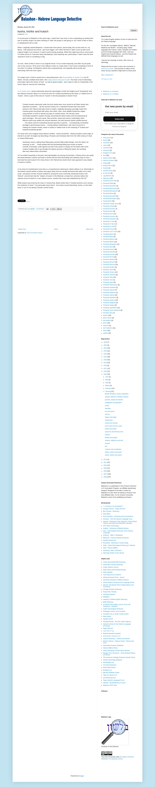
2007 (105, 474)
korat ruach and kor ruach (113, 426)
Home (56, 229)
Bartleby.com (107, 670)
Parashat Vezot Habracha (111, 310)
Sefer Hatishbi (107, 572)
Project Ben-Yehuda (109, 592)
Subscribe (119, 119)
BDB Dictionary (108, 602)
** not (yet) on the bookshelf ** (113, 506)
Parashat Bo (107, 201)
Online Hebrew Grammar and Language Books (118, 582)
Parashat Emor (108, 214)
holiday (105, 163)
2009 (105, 468)
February (108, 388)
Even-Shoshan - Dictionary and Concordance (118, 516)
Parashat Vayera (108, 295)
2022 (105, 354)
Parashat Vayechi (109, 290)
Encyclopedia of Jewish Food (73, 77)
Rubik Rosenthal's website (112, 633)
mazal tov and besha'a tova (114, 432)
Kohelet (105, 168)
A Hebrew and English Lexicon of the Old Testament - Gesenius (116, 605)
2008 (105, 471)
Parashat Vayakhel (109, 287)
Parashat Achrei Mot (110, 181)
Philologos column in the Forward (114, 611)
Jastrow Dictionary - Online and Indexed (116, 638)
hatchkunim (109, 420)
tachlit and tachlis (110, 429)
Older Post (89, 229)
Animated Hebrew (109, 594)
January (108, 391)
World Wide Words (109, 667)
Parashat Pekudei (109, 252)
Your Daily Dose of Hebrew (112, 575)
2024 (105, 348)
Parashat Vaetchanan (110, 285)
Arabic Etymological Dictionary (113, 609)
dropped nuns (107, 153)
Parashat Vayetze (109, 300)
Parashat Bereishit (109, 196)
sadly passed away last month (59, 80)
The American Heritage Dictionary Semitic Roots (119, 657)
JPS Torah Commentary (111, 526)
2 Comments (40, 209)
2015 (105, 374)
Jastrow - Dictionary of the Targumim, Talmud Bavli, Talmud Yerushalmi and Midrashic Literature (120, 522)
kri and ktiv (106, 173)
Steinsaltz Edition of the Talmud (113, 553)
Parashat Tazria (108, 270)
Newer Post (22, 229)
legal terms (106, 178)
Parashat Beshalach (109, 198)
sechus (107, 414)
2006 (105, 477)
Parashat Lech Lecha (110, 231)
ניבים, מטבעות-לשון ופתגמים (112, 636)
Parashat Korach (108, 229)
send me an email (107, 68)
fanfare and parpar (111, 437)
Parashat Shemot (109, 264)
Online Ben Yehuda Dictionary (113, 565)
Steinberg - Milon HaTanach (112, 550)
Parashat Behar (108, 193)
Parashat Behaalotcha (110, 191)
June (107, 377)
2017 (105, 368)
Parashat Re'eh (108, 257)
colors (105, 145)
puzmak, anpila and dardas (114, 400)
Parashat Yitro (107, 313)
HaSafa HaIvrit (108, 619)
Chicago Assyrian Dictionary (112, 589)
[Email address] (119, 112)
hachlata (108, 408)
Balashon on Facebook (110, 91)
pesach (105, 315)
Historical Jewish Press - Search (114, 577)
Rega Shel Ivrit (108, 628)
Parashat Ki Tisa (108, 226)
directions (106, 150)
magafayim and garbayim (113, 402)
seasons (106, 325)
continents (106, 148)
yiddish (105, 333)
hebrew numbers (108, 160)
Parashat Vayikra (108, 305)
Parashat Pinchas (109, 254)
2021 (105, 357)
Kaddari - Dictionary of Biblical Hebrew (116, 528)
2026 (105, 342)
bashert (107, 435)
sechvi (107, 405)
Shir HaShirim (107, 328)
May (107, 380)
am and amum (110, 411)
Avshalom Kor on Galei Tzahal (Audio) (116, 614)
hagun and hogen (111, 417)
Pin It (27, 201)
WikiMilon (106, 597)
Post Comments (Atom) (34, 233)
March (107, 385)
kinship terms (107, 165)
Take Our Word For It (110, 675)
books (105, 140)
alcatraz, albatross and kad (114, 440)
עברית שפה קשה (108, 631)
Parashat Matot (108, 237)
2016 (105, 371)
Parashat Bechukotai (110, 188)
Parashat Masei (108, 234)
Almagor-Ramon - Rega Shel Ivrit (114, 509)
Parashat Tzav (108, 280)
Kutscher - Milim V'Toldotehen (113, 535)
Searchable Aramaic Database (113, 645)
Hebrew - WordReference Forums (114, 683)
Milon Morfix (107, 616)
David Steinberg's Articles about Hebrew (116, 650)
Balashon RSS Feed (110, 685)
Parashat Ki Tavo (108, 221)
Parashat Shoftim (109, 267)
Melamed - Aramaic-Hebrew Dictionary (116, 538)
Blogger (81, 776)
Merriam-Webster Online (111, 672)
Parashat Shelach (109, 259)
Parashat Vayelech (109, 292)
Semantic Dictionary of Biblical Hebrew (116, 580)
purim (105, 323)
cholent (107, 443)
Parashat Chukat (108, 206)
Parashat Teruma (108, 272)
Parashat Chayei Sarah (111, 204)
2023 (105, 351)
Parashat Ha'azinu (109, 216)
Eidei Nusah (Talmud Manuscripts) (114, 570)
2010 (105, 465)
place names (107, 318)
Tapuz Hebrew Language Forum (113, 680)
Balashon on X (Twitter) (111, 94)
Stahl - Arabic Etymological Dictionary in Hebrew (119, 545)
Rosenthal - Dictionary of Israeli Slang (115, 543)
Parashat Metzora (109, 239)
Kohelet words (108, 171)
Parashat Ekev (108, 211)
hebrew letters (107, 158)
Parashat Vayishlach (110, 308)
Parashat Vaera (108, 282)
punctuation (107, 320)
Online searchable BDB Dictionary (114, 562)
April (107, 383)
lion (106, 446)
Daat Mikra (106, 514)
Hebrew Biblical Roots (110, 648)
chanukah (106, 143)
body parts (106, 138)
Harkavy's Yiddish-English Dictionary (115, 599)
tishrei (105, 330)
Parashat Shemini (109, 262)
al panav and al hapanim (113, 449)
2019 (105, 362)
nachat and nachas (111, 423)
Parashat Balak (108, 183)
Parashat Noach (108, 249)
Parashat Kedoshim (109, 219)
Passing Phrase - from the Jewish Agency (117, 621)
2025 (105, 345)
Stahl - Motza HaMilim (110, 548)
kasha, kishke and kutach (113, 452)
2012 (105, 459)
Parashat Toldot (108, 277)
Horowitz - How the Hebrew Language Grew (117, 519)
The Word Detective (109, 665)
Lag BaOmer (107, 176)
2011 (105, 462)
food (26, 34)
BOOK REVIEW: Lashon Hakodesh (117, 394)
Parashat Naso (108, 247)
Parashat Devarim (109, 209)
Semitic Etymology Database (112, 660)
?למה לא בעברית (106, 79)
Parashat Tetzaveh (109, 275)
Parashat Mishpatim (109, 244)
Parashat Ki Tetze (109, 224)
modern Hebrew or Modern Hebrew (116, 397)
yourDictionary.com (109, 678)
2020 (105, 360)
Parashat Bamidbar (109, 186)
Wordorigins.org (108, 662)
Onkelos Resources (109, 540)
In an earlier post (24, 91)
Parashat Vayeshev (109, 297)
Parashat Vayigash (109, 302)
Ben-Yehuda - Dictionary (111, 511)
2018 (105, 365)
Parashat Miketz (108, 242)
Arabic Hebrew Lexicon (110, 567)
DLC (26, 209)
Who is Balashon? (107, 75)
